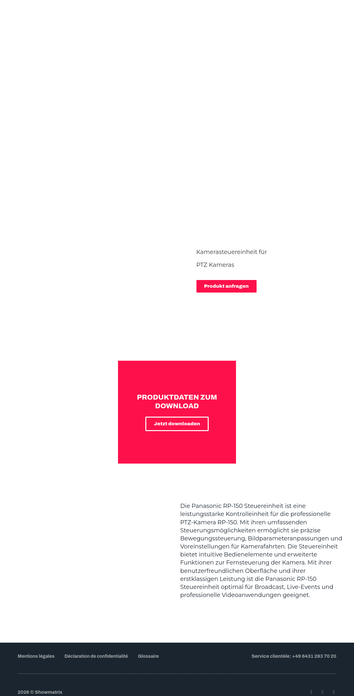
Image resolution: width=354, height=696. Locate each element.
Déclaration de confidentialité (100, 624)
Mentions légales (37, 624)
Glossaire (155, 624)
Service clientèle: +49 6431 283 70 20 (293, 624)
